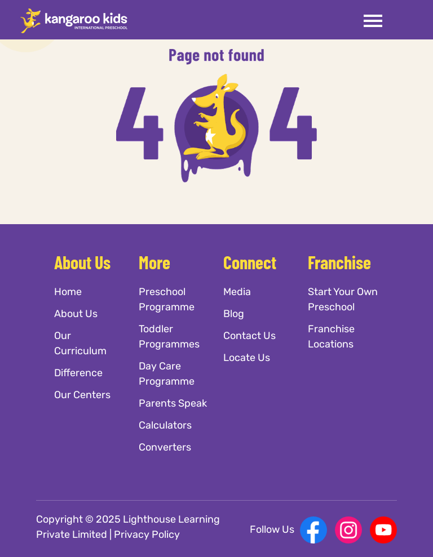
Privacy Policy (147, 534)
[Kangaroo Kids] (73, 20)
